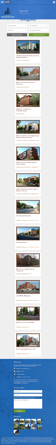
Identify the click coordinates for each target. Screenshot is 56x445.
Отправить (20, 411)
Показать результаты (39, 34)
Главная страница (24, 13)
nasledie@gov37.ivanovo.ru (21, 383)
